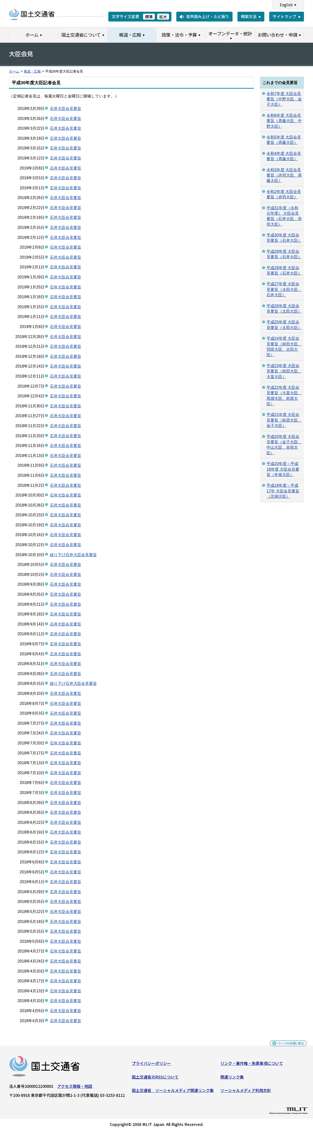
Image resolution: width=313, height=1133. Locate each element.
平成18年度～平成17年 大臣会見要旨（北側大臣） (283, 490)
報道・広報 (32, 71)
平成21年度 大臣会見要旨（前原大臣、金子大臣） (284, 420)
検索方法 (249, 16)
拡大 (163, 17)
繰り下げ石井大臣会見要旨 (73, 555)
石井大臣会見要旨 (65, 108)
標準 (149, 17)
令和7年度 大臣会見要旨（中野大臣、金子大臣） (284, 99)
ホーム (14, 71)
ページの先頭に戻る (286, 1047)
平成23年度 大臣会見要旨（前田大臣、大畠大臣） (284, 371)
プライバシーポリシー (151, 1065)
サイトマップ (284, 16)
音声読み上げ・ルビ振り (207, 16)
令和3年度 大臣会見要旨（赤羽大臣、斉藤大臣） (284, 175)
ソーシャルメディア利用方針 (245, 1092)
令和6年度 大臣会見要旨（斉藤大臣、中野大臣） (284, 120)
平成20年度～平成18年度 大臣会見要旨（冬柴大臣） (283, 469)
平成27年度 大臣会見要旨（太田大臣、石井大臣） (284, 289)
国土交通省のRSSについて (155, 1079)
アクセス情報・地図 (74, 1088)
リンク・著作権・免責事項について (251, 1065)
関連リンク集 (232, 1079)
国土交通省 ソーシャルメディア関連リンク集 (173, 1092)
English (286, 5)
